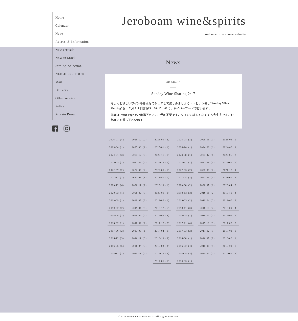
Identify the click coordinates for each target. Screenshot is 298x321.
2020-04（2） (231, 185)
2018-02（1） (117, 223)
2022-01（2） (208, 170)
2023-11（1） (163, 155)
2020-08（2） (185, 185)
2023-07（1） (208, 155)
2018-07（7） (140, 215)
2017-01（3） (231, 230)
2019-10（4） (231, 192)
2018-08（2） (117, 215)
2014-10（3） (163, 253)
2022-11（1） (185, 162)
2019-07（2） (140, 200)
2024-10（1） (185, 147)
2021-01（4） (231, 177)
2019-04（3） (208, 200)
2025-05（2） (231, 139)
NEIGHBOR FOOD (69, 74)
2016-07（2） (208, 238)
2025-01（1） (163, 147)
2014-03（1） (185, 261)
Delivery (61, 90)
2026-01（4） (117, 139)
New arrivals (64, 49)
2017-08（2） (231, 223)
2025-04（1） (117, 147)
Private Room (65, 114)
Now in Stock (65, 58)
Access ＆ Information (72, 41)
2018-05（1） (185, 215)
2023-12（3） (140, 155)
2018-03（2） (231, 215)
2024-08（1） (208, 147)
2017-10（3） (208, 223)
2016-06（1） (231, 238)
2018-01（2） (140, 223)
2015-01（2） (231, 246)
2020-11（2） (140, 185)
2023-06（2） (231, 155)
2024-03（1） (231, 147)
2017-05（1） (140, 230)
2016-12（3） (117, 238)
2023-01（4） (140, 162)
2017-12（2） (163, 223)
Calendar (62, 25)
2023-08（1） (185, 155)
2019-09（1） (117, 200)
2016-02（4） (185, 246)
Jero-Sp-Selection (68, 66)
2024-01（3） (117, 155)
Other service (65, 98)
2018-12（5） (163, 208)
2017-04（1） (163, 230)
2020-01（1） (163, 192)
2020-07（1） (208, 185)
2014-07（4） (231, 253)
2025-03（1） (140, 147)
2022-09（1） (208, 162)
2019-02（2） (117, 208)
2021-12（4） (231, 170)
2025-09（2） (163, 139)
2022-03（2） (185, 170)
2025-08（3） (185, 139)
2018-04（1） (208, 215)
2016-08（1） (185, 238)
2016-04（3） (140, 246)
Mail (58, 82)
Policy (60, 106)
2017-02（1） (208, 230)
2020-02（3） (140, 192)
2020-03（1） (117, 192)
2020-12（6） (117, 185)
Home (59, 17)
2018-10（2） (208, 208)
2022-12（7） (163, 162)
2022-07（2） (117, 170)
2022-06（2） (140, 170)
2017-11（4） (185, 223)
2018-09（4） (231, 208)
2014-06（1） (163, 261)
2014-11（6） (140, 253)
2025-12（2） (140, 139)
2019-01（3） (140, 208)
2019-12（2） (185, 192)
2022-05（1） (163, 170)
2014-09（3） (185, 253)
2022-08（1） (231, 162)
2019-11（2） (208, 192)
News (59, 33)
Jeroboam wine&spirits (184, 20)
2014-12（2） (117, 253)
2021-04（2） (185, 177)
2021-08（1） (140, 177)
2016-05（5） (117, 246)
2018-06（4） (163, 215)
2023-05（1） (117, 162)
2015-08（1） (208, 246)
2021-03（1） (208, 177)
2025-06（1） (208, 139)
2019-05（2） (185, 200)
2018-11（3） (185, 208)
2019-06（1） (163, 200)
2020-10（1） (163, 185)
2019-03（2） (231, 200)
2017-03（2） (185, 230)
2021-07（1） (163, 177)
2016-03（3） (163, 246)
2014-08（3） (208, 253)
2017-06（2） (117, 230)
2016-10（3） (163, 238)
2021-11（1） (117, 177)
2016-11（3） (140, 238)
